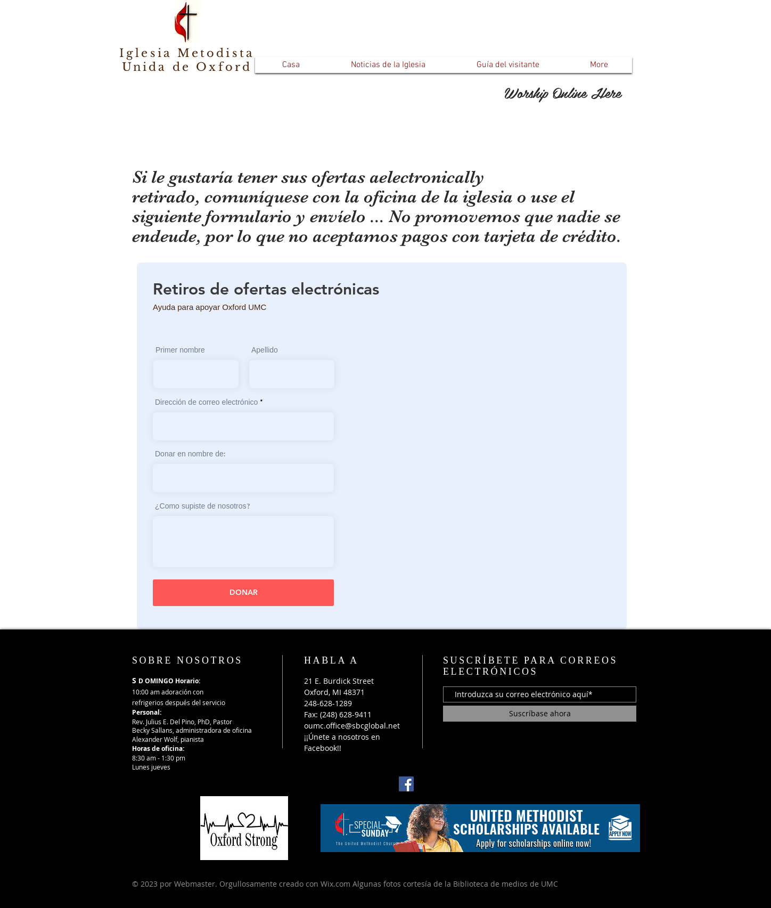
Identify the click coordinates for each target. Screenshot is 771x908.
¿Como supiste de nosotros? (202, 507)
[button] (387, 65)
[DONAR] (243, 592)
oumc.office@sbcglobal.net (352, 726)
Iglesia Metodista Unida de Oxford (187, 60)
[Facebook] (406, 783)
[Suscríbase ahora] (539, 714)
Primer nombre (180, 351)
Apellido (264, 351)
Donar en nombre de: (190, 455)
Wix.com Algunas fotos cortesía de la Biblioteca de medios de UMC (439, 884)
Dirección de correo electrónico (206, 403)
